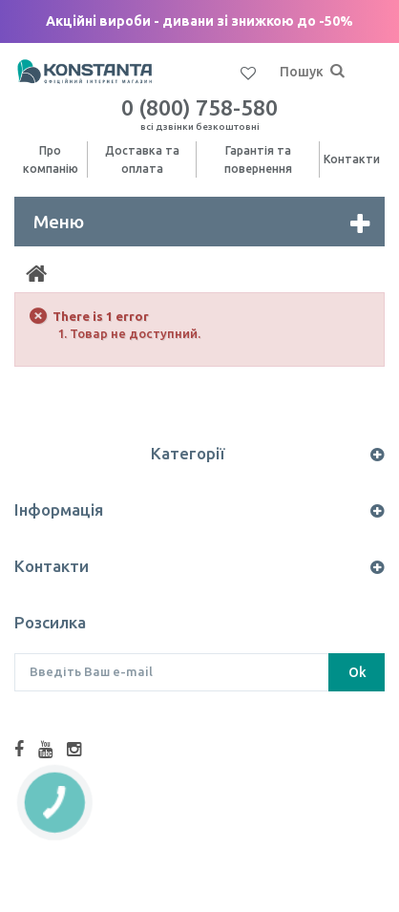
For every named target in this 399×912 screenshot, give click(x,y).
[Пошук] (337, 72)
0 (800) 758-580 (199, 113)
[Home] (36, 274)
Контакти (352, 159)
